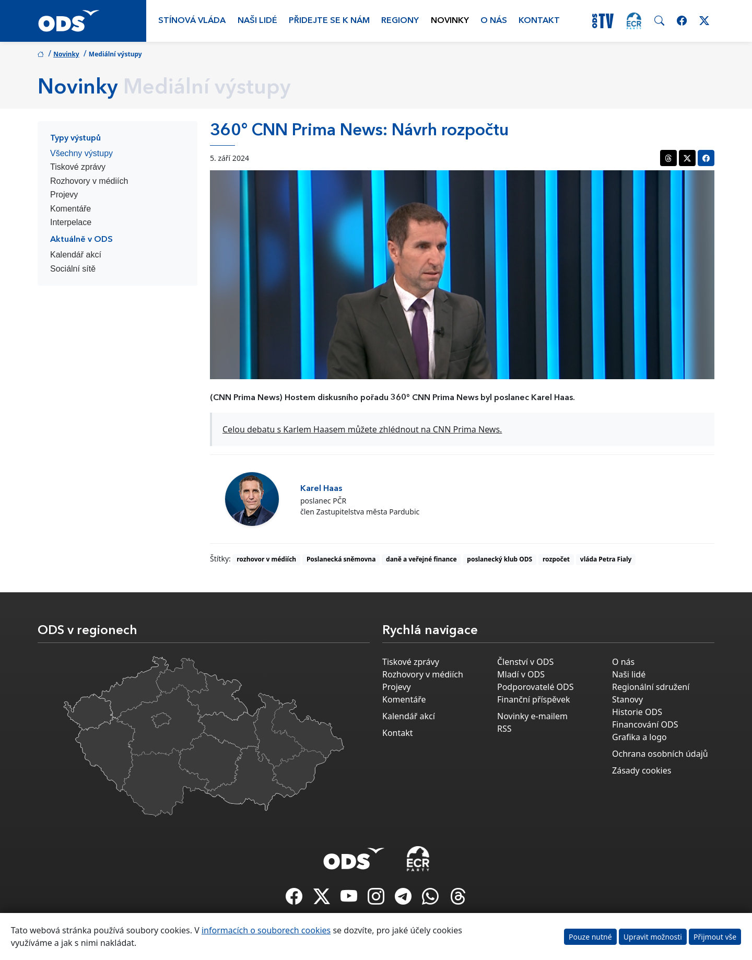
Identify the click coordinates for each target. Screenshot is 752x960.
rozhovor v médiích (266, 559)
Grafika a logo (639, 737)
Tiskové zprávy (77, 166)
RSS (504, 728)
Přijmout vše (715, 937)
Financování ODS (645, 724)
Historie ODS (637, 712)
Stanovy (627, 699)
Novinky (450, 21)
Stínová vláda (192, 21)
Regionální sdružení (650, 687)
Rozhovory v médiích (89, 181)
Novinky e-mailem (532, 716)
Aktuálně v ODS (81, 240)
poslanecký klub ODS (499, 559)
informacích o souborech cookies (266, 930)
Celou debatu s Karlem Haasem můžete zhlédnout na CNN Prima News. (362, 429)
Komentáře (70, 208)
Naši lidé (257, 21)
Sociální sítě (73, 268)
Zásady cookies (641, 770)
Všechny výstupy (81, 153)
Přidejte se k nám (329, 21)
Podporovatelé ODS (535, 687)
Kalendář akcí (75, 254)
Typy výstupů (75, 138)
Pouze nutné (590, 937)
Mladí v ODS (521, 674)
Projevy (64, 194)
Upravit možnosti (653, 937)
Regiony (400, 21)
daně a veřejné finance (421, 559)
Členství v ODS (525, 662)
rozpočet (556, 559)
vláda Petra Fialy (606, 559)
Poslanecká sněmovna (341, 559)
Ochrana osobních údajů (660, 753)
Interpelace (70, 222)
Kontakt (539, 21)
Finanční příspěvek (533, 699)
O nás (493, 21)
